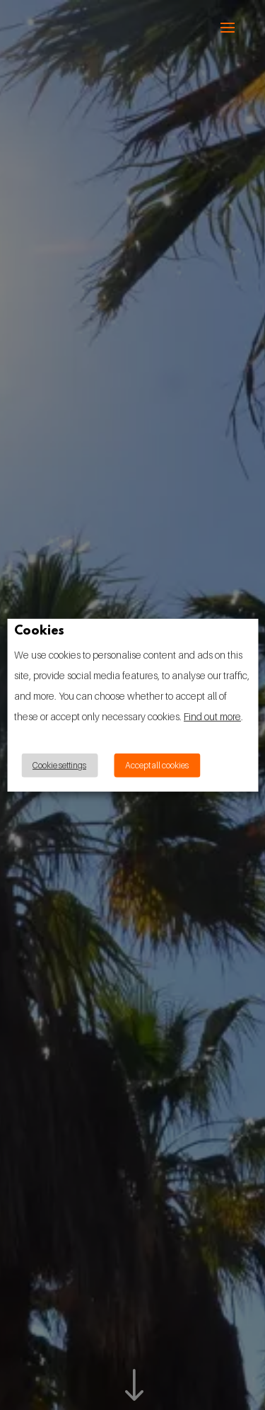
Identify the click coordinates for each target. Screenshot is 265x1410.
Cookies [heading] (39, 631)
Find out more (212, 716)
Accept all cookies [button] (157, 765)
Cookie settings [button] (59, 765)
